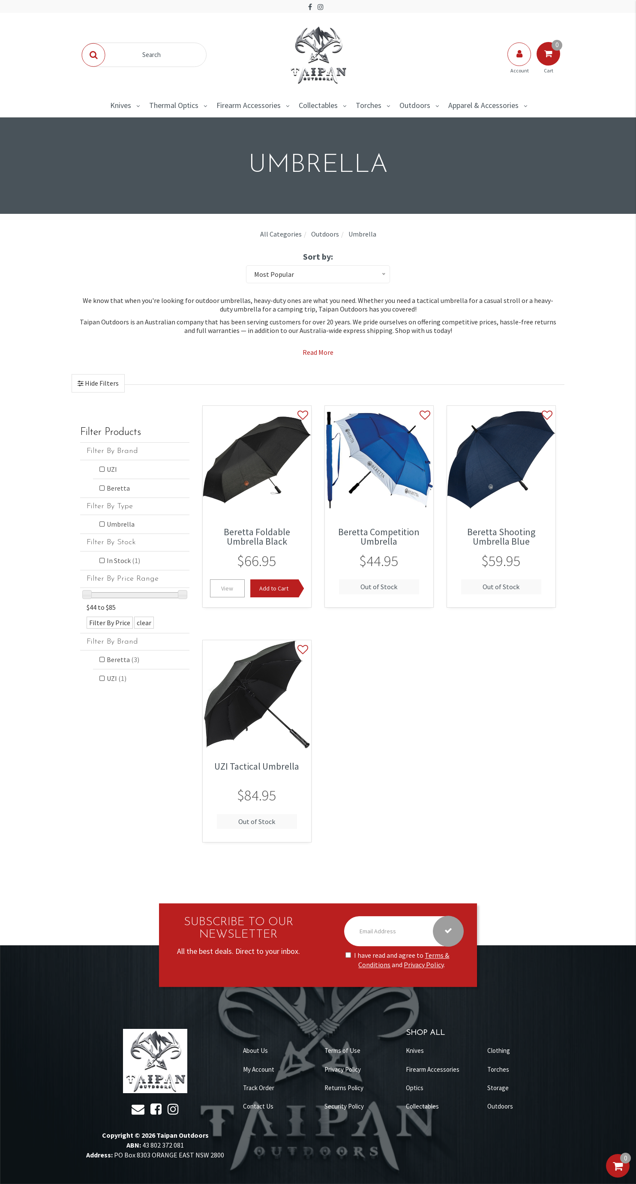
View (227, 588)
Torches (368, 105)
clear (144, 622)
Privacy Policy (424, 965)
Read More (318, 352)
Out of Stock (378, 586)
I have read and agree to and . (397, 960)
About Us (255, 1050)
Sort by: (318, 256)
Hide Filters (101, 383)
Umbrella (121, 524)
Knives (120, 105)
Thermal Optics (173, 105)
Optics (414, 1088)
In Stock (123, 560)
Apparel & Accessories (483, 105)
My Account (258, 1069)
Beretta (118, 488)
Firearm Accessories (248, 105)
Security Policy (344, 1106)
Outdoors (414, 105)
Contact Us (258, 1106)
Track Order (258, 1088)
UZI (112, 469)
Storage (498, 1088)
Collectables (318, 105)
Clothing (498, 1050)
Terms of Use (342, 1050)
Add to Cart (273, 588)
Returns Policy (343, 1088)
